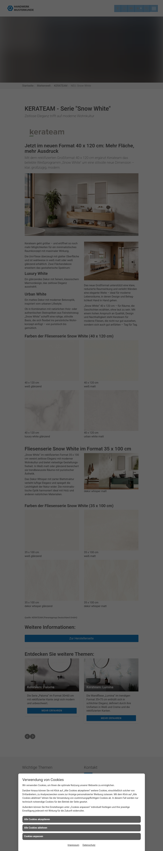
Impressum (73, 845)
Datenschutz (89, 845)
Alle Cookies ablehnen (35, 827)
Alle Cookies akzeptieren (37, 819)
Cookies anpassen (33, 836)
